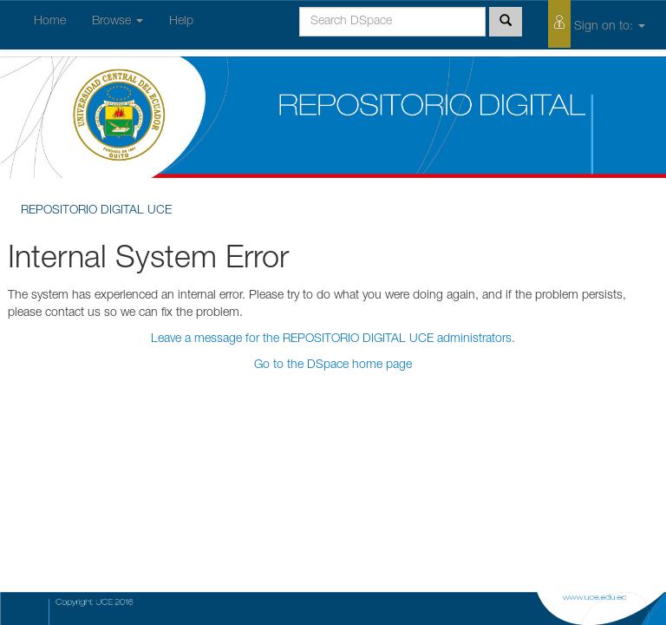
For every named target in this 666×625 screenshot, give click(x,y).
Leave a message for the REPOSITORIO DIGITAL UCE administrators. (333, 339)
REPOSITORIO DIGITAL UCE (96, 211)
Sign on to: (596, 24)
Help (181, 22)
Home (50, 22)
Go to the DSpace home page (333, 365)
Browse (117, 22)
